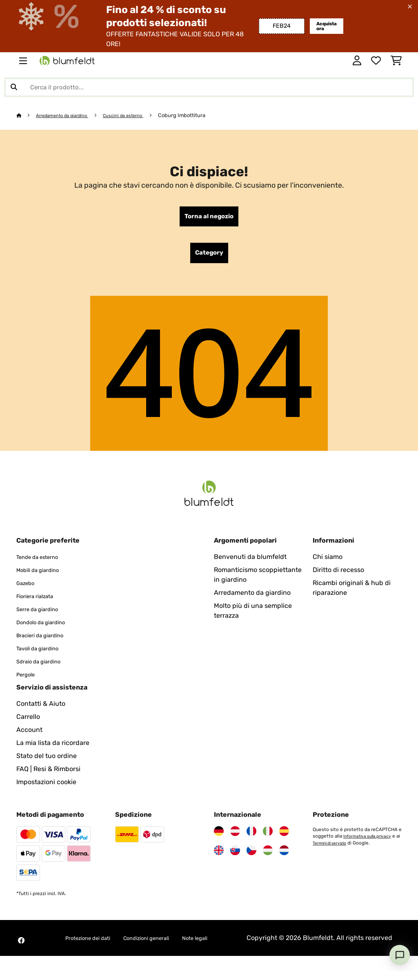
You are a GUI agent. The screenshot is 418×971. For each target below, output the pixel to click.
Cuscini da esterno (137, 115)
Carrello (28, 722)
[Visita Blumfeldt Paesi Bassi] (284, 855)
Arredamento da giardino (68, 115)
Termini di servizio (338, 848)
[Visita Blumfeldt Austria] (235, 836)
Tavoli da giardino (43, 653)
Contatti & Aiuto (40, 709)
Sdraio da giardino (44, 666)
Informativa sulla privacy (369, 841)
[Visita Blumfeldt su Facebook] (21, 950)
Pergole (28, 679)
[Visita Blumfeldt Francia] (251, 836)
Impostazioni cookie (46, 787)
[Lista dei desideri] (376, 60)
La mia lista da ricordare (52, 748)
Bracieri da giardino (46, 640)
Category (209, 257)
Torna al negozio (209, 218)
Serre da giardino (42, 614)
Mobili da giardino (43, 575)
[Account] (357, 60)
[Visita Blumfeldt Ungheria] (268, 855)
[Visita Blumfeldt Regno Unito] (219, 855)
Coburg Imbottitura (199, 115)
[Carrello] (396, 60)
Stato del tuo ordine (46, 761)
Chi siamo (327, 562)
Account (29, 735)
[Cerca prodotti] (209, 87)
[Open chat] (399, 955)
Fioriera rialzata (39, 601)
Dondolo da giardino (47, 627)
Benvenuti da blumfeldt (250, 562)
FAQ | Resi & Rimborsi (48, 774)
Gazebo (27, 588)
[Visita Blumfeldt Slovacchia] (235, 855)
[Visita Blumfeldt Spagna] (284, 836)
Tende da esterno (42, 562)
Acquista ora (324, 26)
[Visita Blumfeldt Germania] (219, 836)
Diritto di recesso (338, 575)
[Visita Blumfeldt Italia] (268, 836)
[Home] (26, 115)
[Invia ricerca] (14, 87)
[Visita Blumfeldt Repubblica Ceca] (251, 855)
